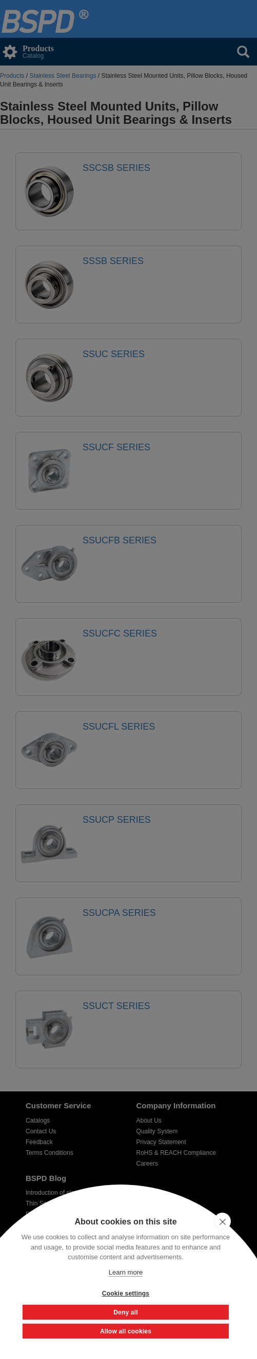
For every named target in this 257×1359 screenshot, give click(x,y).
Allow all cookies (125, 1331)
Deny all (125, 1312)
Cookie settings (125, 1293)
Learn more (126, 1272)
